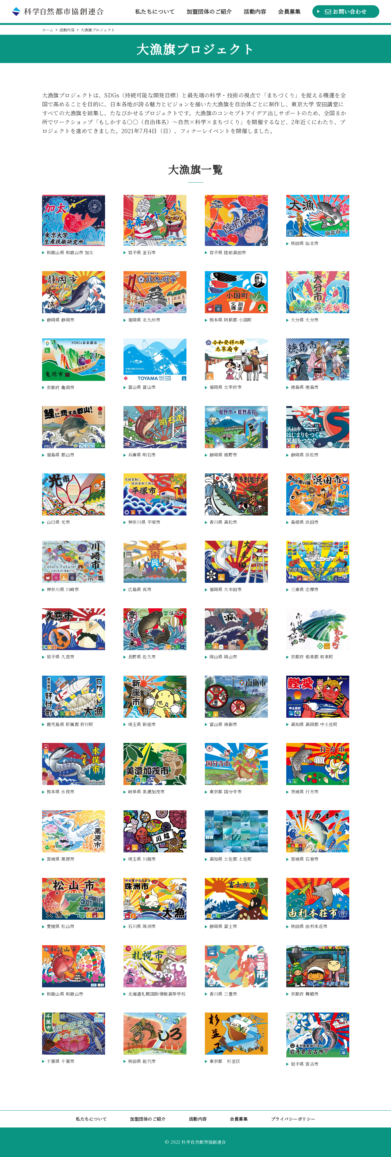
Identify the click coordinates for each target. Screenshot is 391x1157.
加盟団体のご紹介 (209, 11)
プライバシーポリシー (293, 1119)
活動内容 (255, 11)
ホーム (47, 29)
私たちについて (155, 11)
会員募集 (289, 11)
